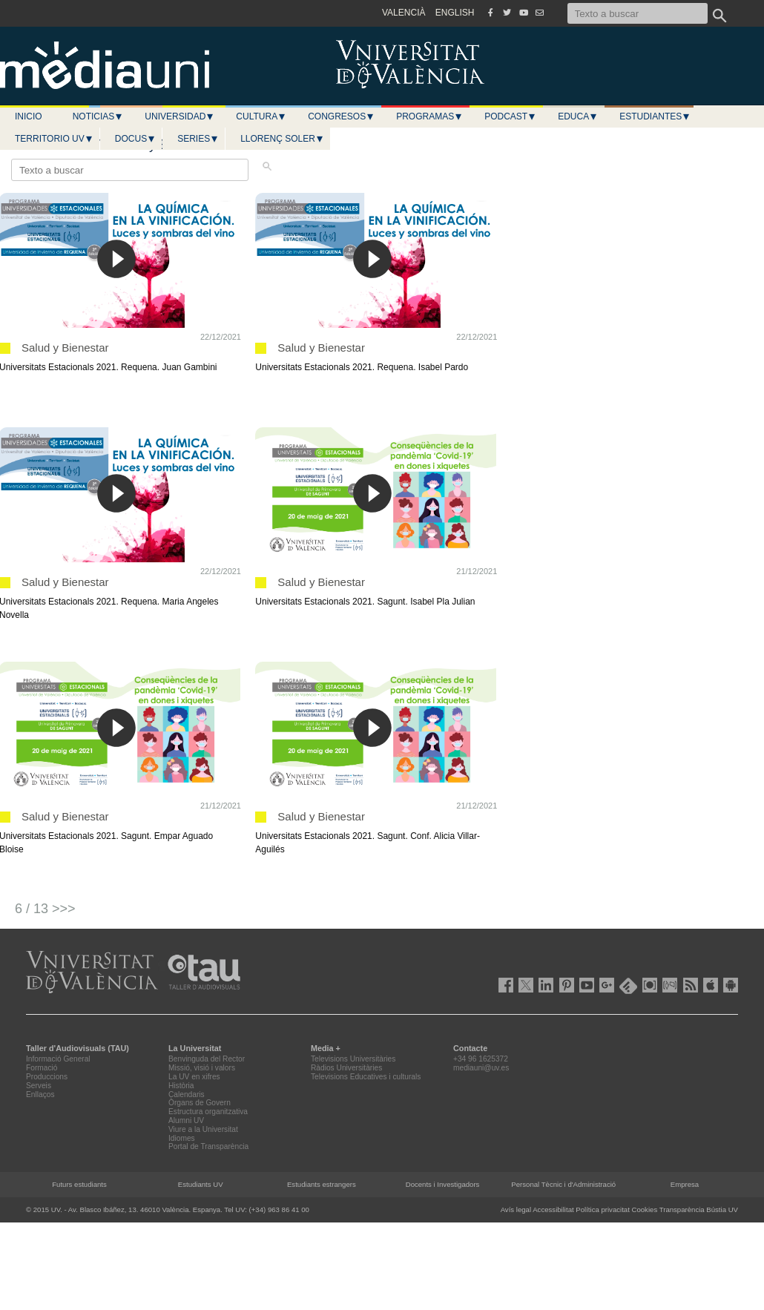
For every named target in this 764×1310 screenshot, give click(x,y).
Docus (135, 139)
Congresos (341, 116)
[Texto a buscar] (637, 13)
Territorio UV (54, 139)
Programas (429, 116)
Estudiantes (655, 116)
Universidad (179, 116)
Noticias (98, 116)
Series (198, 139)
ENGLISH (455, 12)
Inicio (28, 116)
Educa (578, 116)
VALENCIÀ (403, 12)
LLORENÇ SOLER (282, 139)
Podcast (510, 116)
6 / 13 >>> (45, 908)
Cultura (261, 116)
